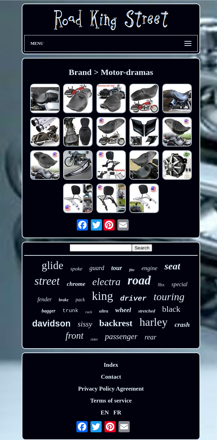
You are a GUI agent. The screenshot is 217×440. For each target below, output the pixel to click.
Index (111, 365)
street (47, 281)
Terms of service (110, 400)
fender (45, 299)
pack (80, 299)
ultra (103, 311)
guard (96, 267)
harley (154, 322)
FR (117, 412)
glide (52, 265)
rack (88, 312)
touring (169, 296)
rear (150, 337)
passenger (121, 336)
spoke (76, 268)
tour (116, 267)
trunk (70, 311)
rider (94, 339)
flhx (161, 284)
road (139, 280)
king (102, 295)
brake (64, 299)
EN (105, 412)
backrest (116, 323)
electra (106, 281)
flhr (132, 270)
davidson (51, 323)
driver (133, 299)
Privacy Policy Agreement (111, 388)
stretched (146, 311)
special (179, 284)
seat (172, 266)
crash (182, 324)
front (75, 335)
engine (149, 268)
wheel (123, 310)
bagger (48, 311)
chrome (76, 284)
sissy (85, 323)
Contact (111, 376)
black (171, 309)
